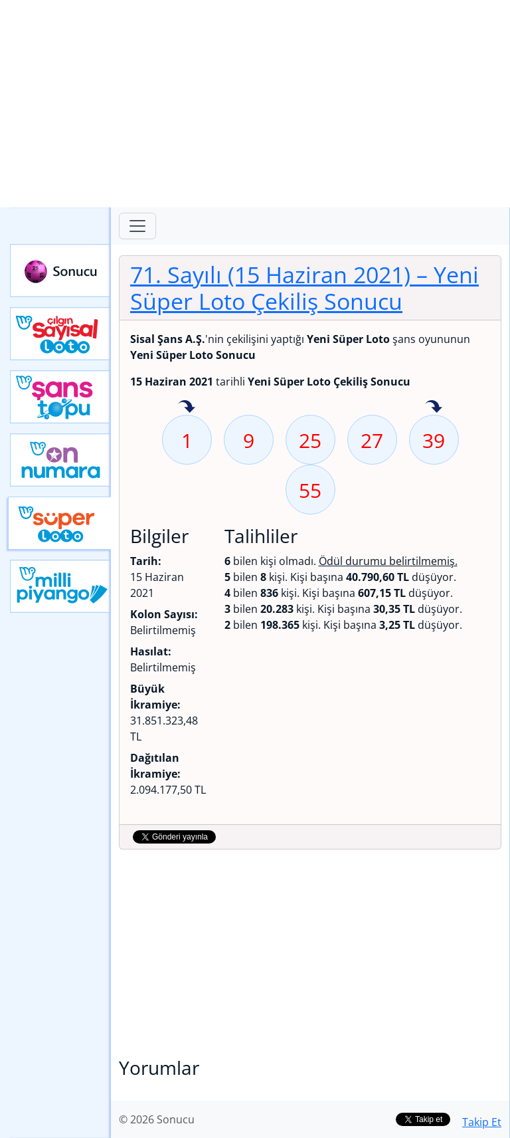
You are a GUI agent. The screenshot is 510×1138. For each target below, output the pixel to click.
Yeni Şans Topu (60, 396)
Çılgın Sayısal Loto (60, 333)
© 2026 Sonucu (157, 1119)
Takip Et (481, 1122)
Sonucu (60, 270)
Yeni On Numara (60, 460)
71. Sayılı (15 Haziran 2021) (304, 287)
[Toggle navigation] (137, 226)
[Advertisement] (255, 104)
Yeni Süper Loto (59, 523)
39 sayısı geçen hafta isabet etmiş (433, 407)
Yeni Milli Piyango (60, 586)
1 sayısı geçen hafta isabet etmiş (186, 407)
